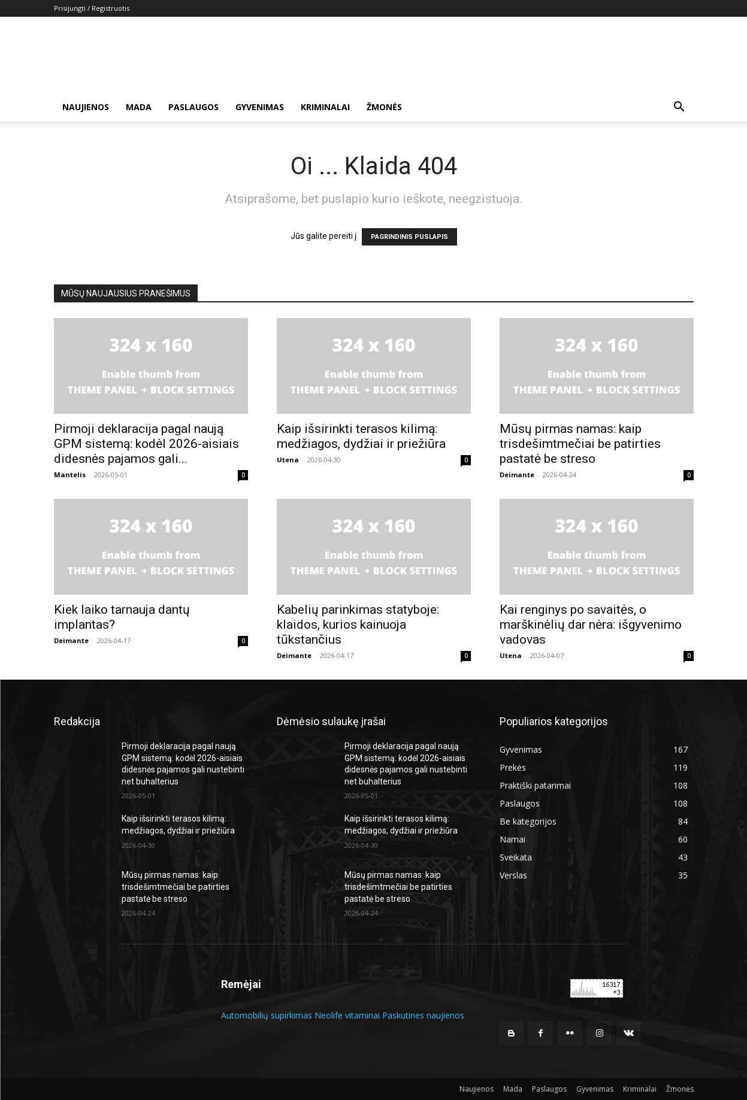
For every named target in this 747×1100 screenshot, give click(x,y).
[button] (679, 108)
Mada (139, 107)
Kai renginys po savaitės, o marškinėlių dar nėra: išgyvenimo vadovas (591, 624)
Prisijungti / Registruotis (91, 8)
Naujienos (85, 107)
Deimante (517, 474)
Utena (288, 459)
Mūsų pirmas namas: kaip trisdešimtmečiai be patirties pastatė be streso (580, 444)
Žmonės (384, 107)
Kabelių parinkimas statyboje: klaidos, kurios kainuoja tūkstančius (358, 624)
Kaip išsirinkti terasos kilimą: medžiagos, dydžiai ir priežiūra (361, 436)
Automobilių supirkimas (266, 1015)
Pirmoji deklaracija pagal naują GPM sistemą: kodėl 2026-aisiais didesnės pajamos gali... (146, 444)
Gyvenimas (259, 107)
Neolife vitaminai (347, 1015)
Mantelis (70, 474)
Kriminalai (325, 107)
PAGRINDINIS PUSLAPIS (409, 237)
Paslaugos (193, 107)
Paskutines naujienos (423, 1015)
